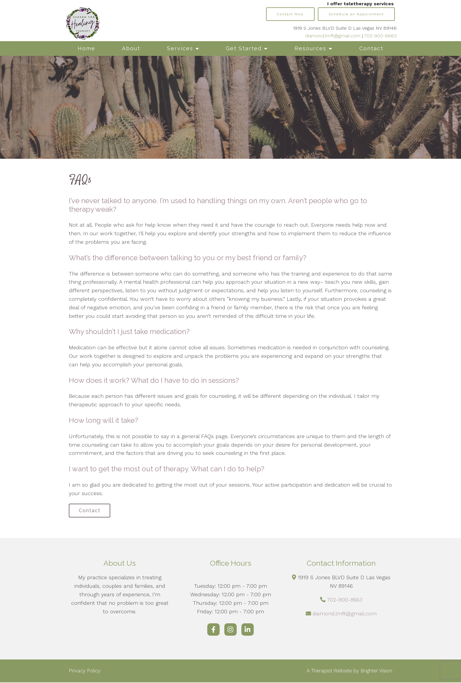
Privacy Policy (85, 671)
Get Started (244, 48)
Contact (371, 48)
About (131, 48)
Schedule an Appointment (356, 14)
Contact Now (290, 14)
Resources (310, 48)
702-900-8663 (380, 36)
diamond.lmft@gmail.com (332, 36)
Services (180, 48)
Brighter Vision (376, 671)
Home (86, 48)
